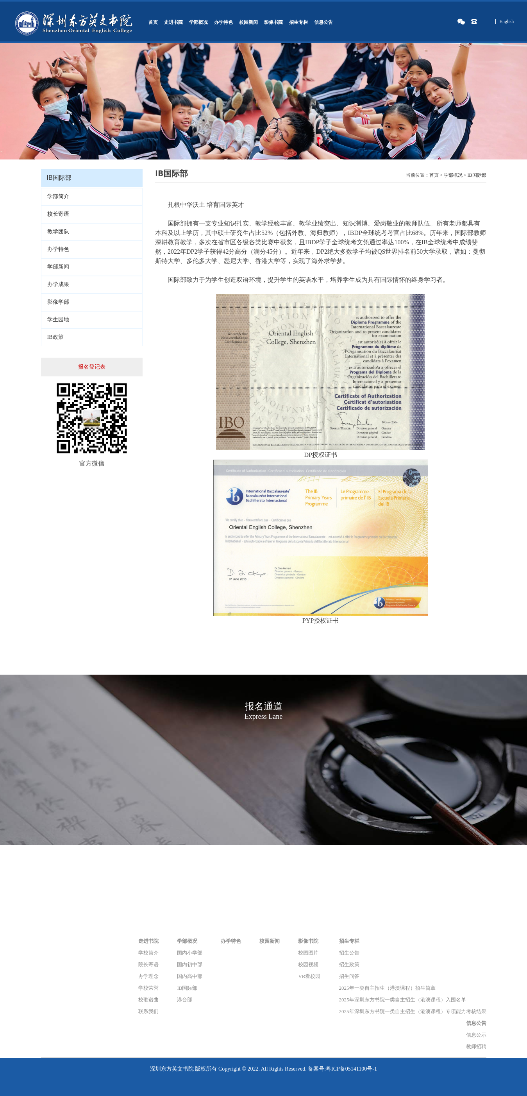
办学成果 (58, 284)
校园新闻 (248, 22)
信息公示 (476, 1035)
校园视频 (308, 964)
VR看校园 (309, 976)
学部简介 (58, 196)
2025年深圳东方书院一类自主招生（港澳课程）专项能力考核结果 (412, 1011)
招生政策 (349, 964)
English (507, 21)
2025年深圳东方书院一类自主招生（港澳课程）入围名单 (402, 1000)
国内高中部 (189, 976)
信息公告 (323, 22)
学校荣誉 (148, 988)
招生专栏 (298, 22)
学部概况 (198, 22)
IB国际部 (477, 175)
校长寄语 (58, 214)
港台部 (184, 1000)
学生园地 (58, 319)
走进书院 (173, 22)
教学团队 (58, 232)
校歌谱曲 (148, 1000)
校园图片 (308, 953)
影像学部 (58, 302)
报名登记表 (91, 367)
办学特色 (223, 22)
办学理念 (148, 976)
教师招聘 (476, 1046)
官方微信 (91, 463)
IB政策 (55, 337)
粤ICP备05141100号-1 (351, 1069)
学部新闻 (58, 267)
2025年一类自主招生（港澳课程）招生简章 (387, 988)
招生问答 (349, 976)
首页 (153, 22)
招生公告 (349, 953)
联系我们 (148, 1011)
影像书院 (273, 22)
